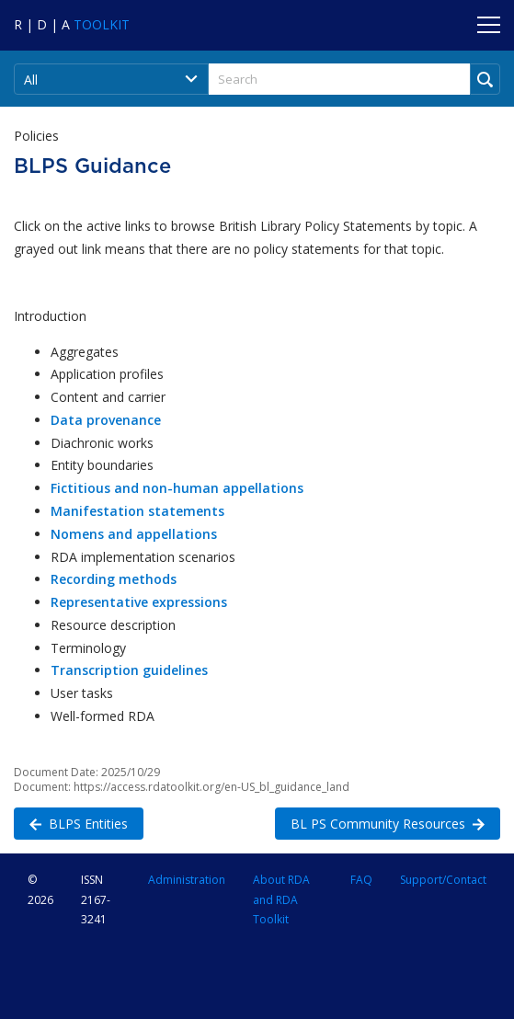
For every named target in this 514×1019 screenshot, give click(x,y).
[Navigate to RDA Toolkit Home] (72, 24)
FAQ (361, 879)
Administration (186, 879)
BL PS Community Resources (380, 822)
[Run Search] (485, 79)
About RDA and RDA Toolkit (281, 899)
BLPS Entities (71, 822)
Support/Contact (443, 879)
